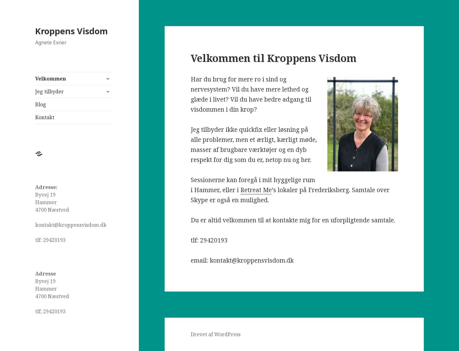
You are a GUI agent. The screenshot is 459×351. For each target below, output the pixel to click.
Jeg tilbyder (49, 91)
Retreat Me (256, 190)
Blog (40, 104)
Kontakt (44, 117)
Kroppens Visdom (71, 31)
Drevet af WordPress (216, 334)
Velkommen (50, 78)
